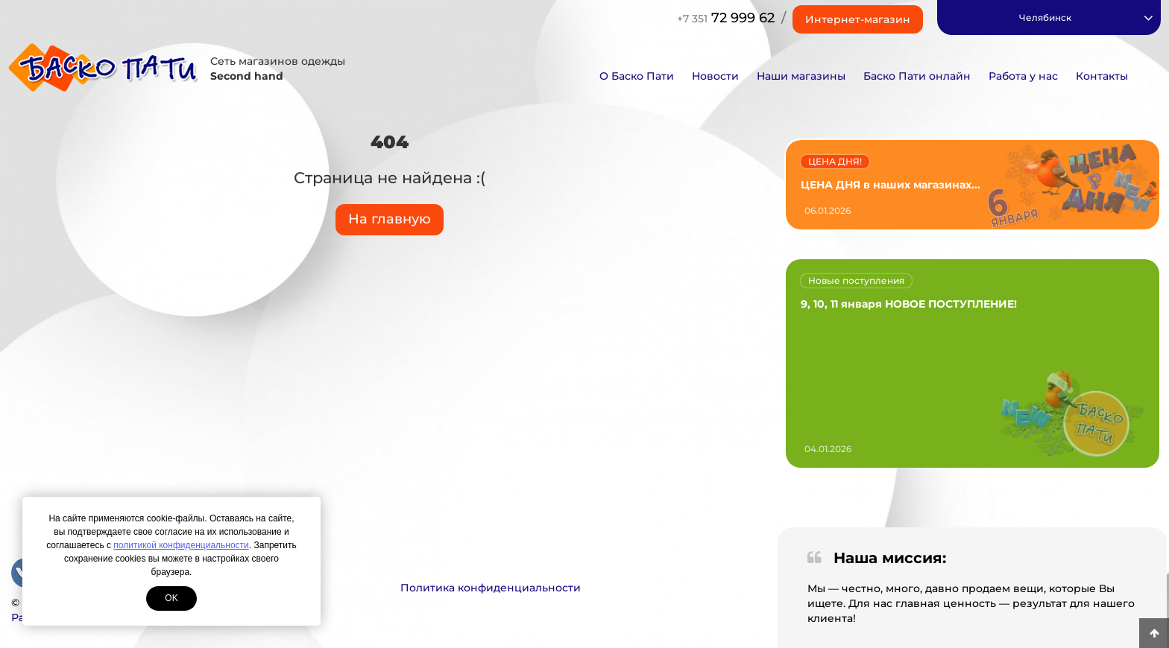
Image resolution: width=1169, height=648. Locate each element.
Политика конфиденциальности (490, 587)
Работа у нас (1023, 76)
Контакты (1102, 76)
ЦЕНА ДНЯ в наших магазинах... (890, 184)
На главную (389, 219)
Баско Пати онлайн (917, 76)
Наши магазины (801, 76)
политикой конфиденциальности (180, 545)
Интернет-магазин (857, 19)
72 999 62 (726, 18)
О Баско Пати (636, 76)
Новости (715, 76)
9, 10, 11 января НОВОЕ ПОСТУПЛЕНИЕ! (909, 304)
